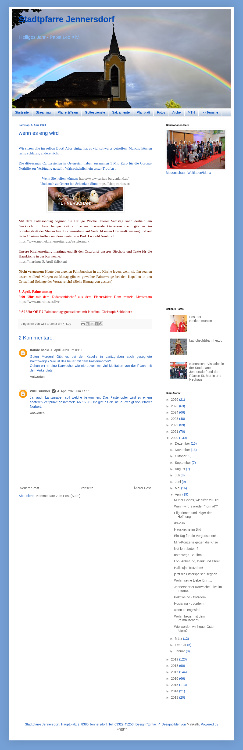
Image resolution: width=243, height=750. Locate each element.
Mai (178, 488)
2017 (175, 672)
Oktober (181, 456)
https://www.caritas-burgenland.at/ (104, 178)
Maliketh (193, 724)
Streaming (43, 112)
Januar (180, 651)
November (183, 450)
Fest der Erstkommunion (200, 319)
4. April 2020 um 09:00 (66, 350)
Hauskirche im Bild (187, 529)
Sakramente (121, 112)
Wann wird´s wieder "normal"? (196, 506)
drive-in (179, 523)
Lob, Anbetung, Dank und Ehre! (197, 561)
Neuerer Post (29, 488)
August (180, 469)
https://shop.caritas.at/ (114, 184)
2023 (175, 419)
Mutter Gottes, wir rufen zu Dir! (196, 500)
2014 (175, 691)
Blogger (120, 729)
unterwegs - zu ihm (188, 555)
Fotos (161, 112)
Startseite (22, 112)
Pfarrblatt (143, 112)
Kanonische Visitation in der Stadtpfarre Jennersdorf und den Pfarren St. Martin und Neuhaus (206, 371)
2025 (175, 406)
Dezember (183, 443)
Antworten (37, 377)
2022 (175, 425)
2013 (175, 697)
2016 (175, 678)
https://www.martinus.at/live (39, 302)
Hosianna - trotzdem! (189, 603)
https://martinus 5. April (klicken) (43, 261)
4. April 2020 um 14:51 (73, 391)
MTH (191, 112)
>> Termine (210, 112)
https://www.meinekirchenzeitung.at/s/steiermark (54, 241)
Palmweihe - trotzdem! (190, 597)
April (178, 494)
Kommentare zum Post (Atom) (58, 496)
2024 (175, 412)
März (179, 638)
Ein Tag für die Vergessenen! (195, 536)
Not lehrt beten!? (186, 548)
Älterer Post (142, 488)
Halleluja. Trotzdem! (188, 568)
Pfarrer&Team (68, 112)
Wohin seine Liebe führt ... (193, 580)
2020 (175, 438)
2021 (175, 431)
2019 (175, 659)
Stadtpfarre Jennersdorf (66, 19)
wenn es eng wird (187, 610)
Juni (178, 482)
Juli (178, 475)
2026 (175, 399)
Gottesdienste (95, 112)
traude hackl (39, 350)
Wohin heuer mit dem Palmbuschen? (189, 618)
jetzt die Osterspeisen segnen (195, 574)
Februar (181, 645)
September (183, 462)
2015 (175, 685)
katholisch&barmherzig (205, 340)
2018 (175, 666)
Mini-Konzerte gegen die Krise (196, 542)
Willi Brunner (40, 391)
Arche (176, 112)
